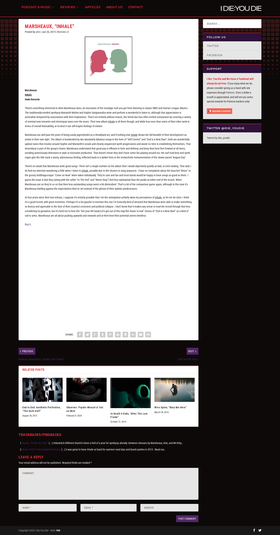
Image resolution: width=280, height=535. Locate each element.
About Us (114, 9)
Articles (92, 9)
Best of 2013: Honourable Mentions (41, 449)
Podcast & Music (36, 9)
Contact (135, 9)
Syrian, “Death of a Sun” (35, 443)
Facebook (215, 55)
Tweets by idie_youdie (218, 137)
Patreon (230, 92)
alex (38, 31)
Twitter (213, 46)
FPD (58, 530)
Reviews (67, 9)
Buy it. (28, 224)
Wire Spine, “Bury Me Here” (170, 407)
